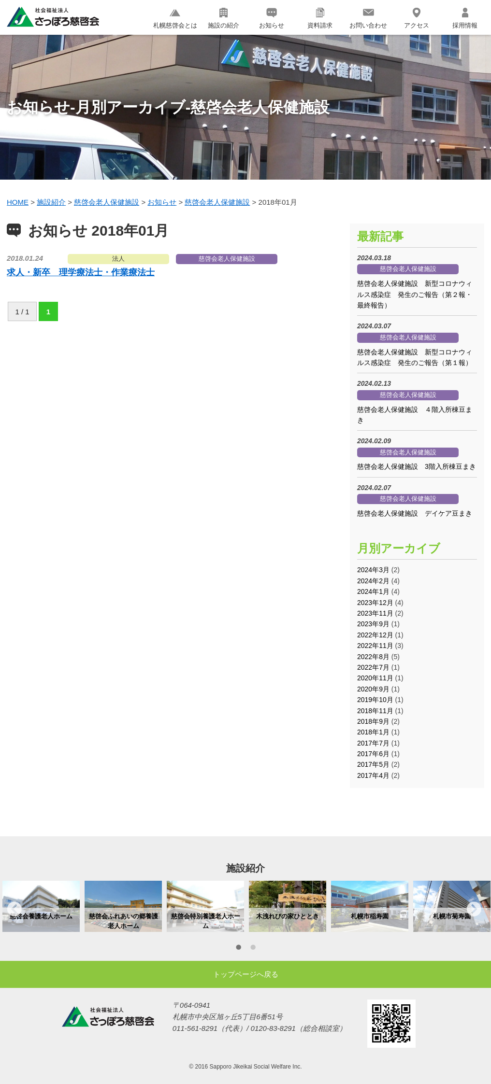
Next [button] (474, 908)
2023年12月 (375, 602)
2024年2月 (373, 581)
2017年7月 (373, 743)
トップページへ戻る (245, 974)
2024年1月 (373, 591)
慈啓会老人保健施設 (227, 258)
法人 (118, 258)
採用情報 (464, 18)
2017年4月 (373, 775)
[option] (41, 906)
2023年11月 (375, 613)
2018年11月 (375, 711)
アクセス (416, 18)
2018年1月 (373, 732)
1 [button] (238, 949)
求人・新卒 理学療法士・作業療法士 (81, 272)
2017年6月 (373, 754)
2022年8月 (373, 657)
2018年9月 (373, 721)
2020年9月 (373, 689)
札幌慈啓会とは (175, 18)
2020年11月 (375, 678)
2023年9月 (373, 624)
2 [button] (253, 949)
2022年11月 (375, 645)
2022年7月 (373, 667)
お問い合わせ (368, 18)
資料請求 (319, 18)
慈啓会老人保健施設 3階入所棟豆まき (416, 466)
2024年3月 (373, 570)
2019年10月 (375, 700)
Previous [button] (14, 908)
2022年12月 (375, 635)
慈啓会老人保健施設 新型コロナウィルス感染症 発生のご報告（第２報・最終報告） (414, 294)
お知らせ (271, 18)
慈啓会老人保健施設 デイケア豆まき (414, 513)
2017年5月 (373, 764)
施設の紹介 (223, 18)
